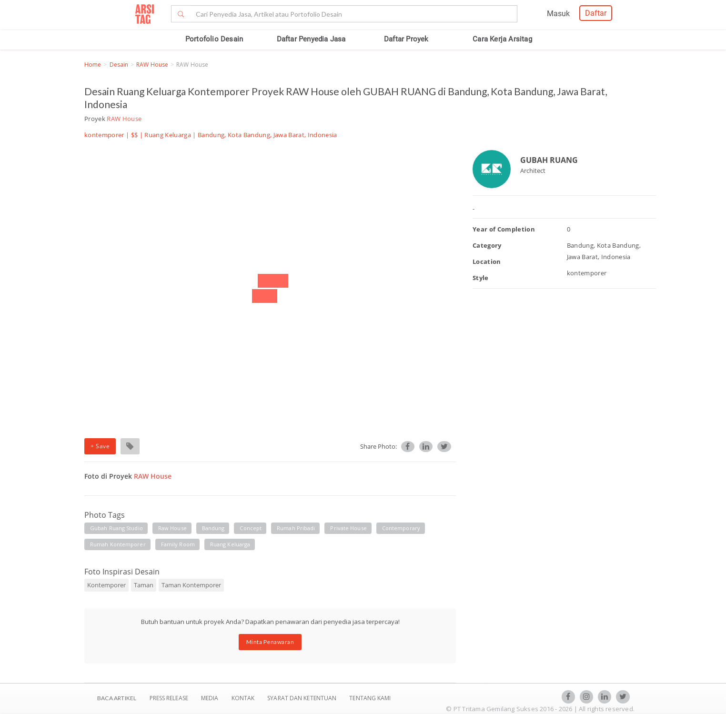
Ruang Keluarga (167, 135)
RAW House (152, 64)
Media (210, 698)
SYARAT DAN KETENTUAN (302, 698)
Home (92, 64)
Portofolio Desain (214, 39)
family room (178, 544)
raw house (172, 528)
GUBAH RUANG (549, 160)
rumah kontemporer (118, 544)
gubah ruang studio (116, 528)
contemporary (401, 528)
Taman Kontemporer (191, 585)
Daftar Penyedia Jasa (311, 39)
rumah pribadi (296, 528)
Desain (119, 64)
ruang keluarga (230, 544)
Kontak (244, 698)
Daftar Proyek (406, 39)
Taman (143, 585)
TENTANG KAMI (370, 698)
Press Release (169, 698)
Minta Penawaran (270, 641)
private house (348, 528)
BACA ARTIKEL (116, 698)
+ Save (100, 446)
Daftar (595, 13)
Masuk (558, 13)
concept (251, 528)
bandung (213, 528)
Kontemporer (106, 585)
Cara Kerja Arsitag (502, 39)
